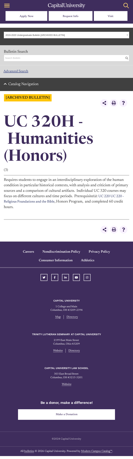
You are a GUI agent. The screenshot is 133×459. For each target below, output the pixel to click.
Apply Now (26, 16)
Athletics (87, 262)
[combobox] (66, 35)
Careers (28, 253)
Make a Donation (67, 417)
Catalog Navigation (24, 86)
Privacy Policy (99, 253)
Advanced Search (17, 72)
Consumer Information (56, 262)
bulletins (29, 454)
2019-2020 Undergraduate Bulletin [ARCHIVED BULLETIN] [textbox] (35, 35)
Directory (72, 318)
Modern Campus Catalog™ (96, 454)
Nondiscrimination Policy (61, 253)
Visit (110, 16)
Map (58, 318)
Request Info (70, 16)
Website (57, 352)
